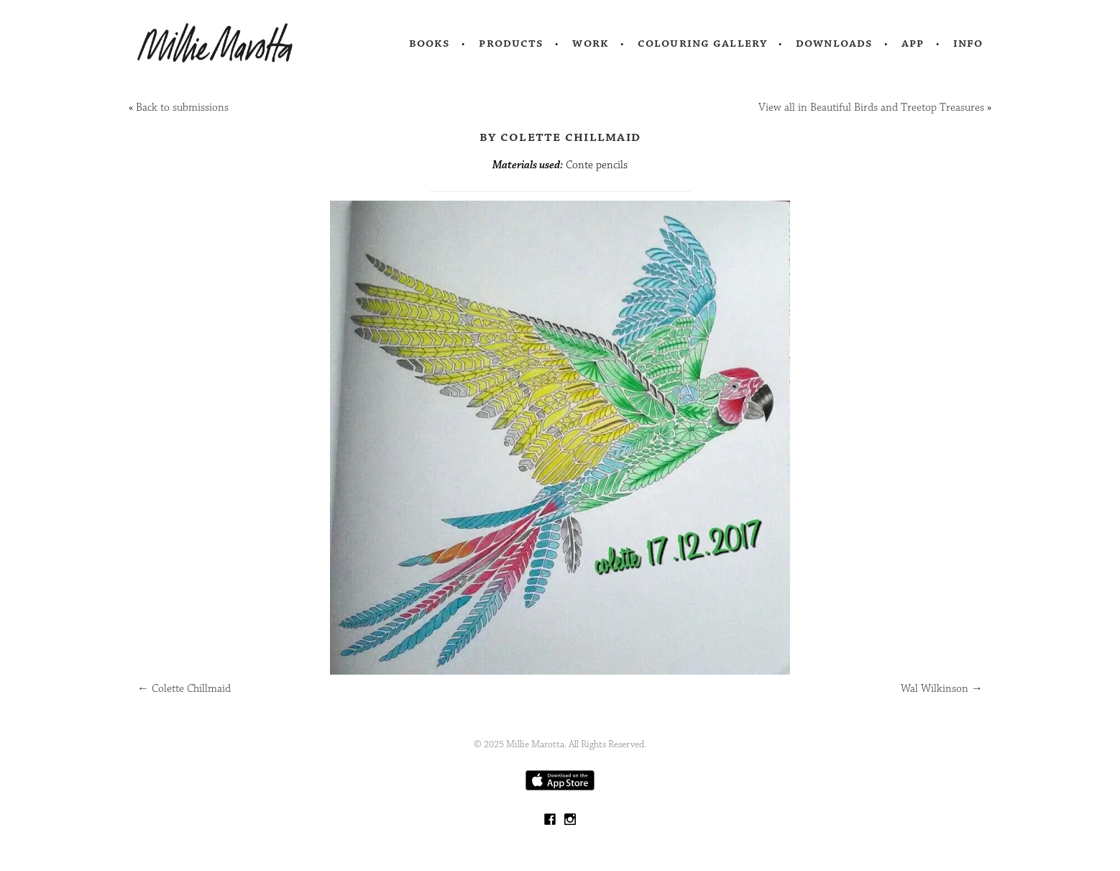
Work (590, 43)
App (912, 43)
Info (968, 43)
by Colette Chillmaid (560, 136)
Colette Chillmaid (184, 689)
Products (511, 43)
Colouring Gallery (702, 43)
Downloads (834, 43)
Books (430, 43)
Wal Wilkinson (942, 689)
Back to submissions (182, 107)
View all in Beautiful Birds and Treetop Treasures (871, 107)
